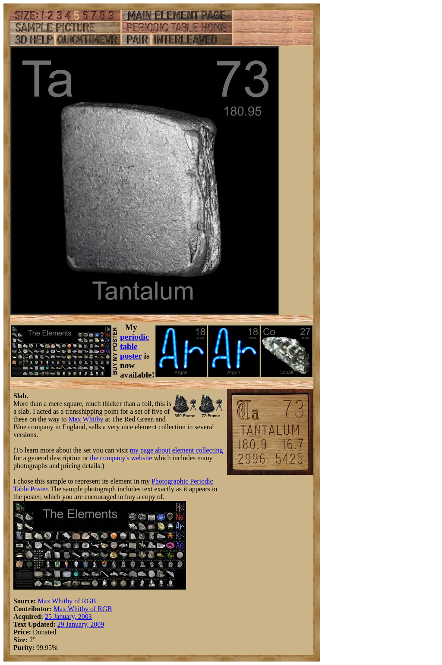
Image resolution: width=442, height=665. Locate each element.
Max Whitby (86, 419)
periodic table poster (134, 346)
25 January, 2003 (68, 616)
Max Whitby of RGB (67, 601)
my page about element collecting (176, 450)
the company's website (121, 458)
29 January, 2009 (80, 624)
